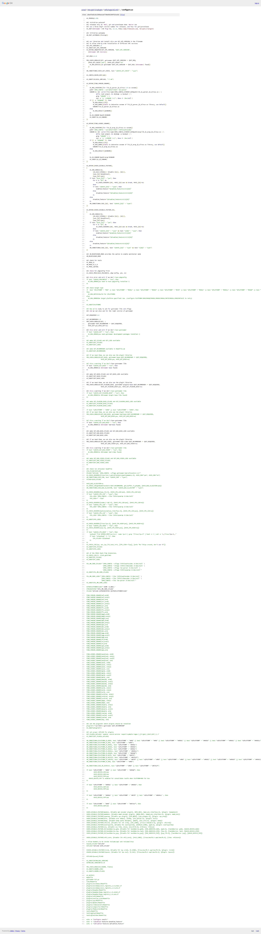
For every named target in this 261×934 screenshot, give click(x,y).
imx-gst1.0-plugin (94, 10)
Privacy (17, 931)
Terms (23, 931)
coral (83, 10)
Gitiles (12, 931)
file (122, 15)
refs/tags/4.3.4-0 (111, 10)
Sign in (257, 3)
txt (252, 931)
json (257, 931)
